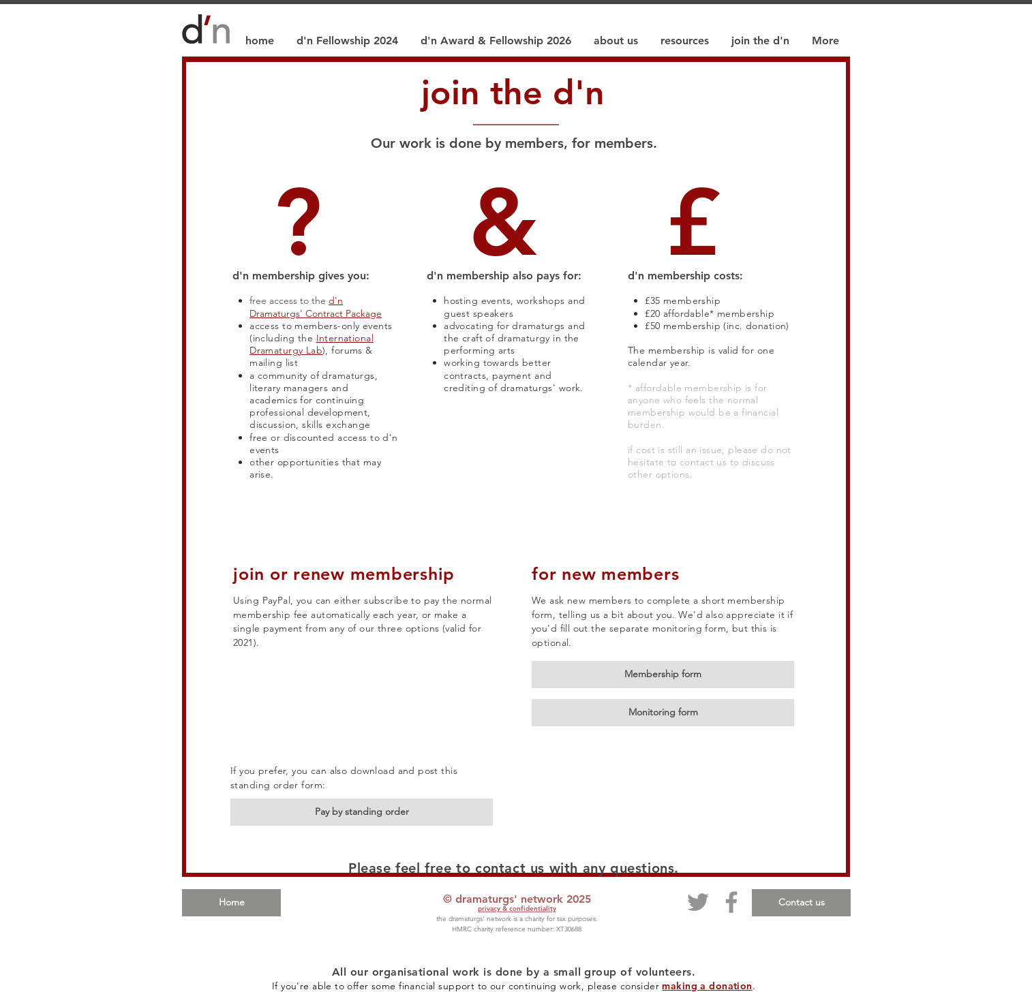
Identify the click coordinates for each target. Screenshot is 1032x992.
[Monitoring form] (663, 712)
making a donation (707, 986)
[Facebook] (731, 902)
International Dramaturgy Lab (311, 344)
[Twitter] (698, 902)
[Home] (231, 902)
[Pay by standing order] (361, 812)
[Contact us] (801, 902)
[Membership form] (663, 674)
